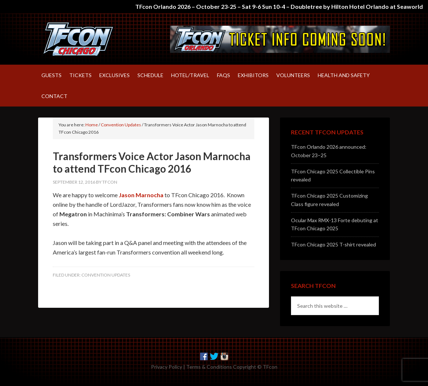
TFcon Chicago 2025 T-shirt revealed (333, 244)
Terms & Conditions (209, 367)
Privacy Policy (166, 367)
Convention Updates (105, 275)
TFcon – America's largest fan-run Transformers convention (100, 39)
